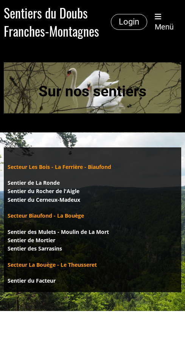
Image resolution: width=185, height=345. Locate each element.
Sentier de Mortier (31, 240)
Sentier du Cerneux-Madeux (44, 199)
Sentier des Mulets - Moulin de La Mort (58, 231)
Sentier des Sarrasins (35, 248)
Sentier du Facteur (32, 280)
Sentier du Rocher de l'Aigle (43, 191)
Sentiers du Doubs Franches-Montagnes (51, 22)
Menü (164, 22)
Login (129, 21)
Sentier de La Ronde (34, 182)
